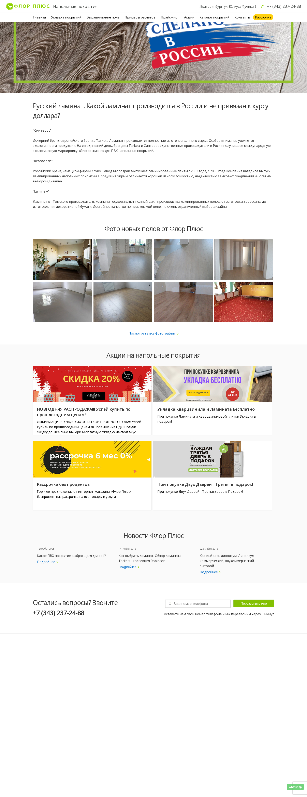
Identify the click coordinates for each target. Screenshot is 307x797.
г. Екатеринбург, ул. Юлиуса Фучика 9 (227, 6)
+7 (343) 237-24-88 (284, 6)
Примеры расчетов (140, 17)
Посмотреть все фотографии (153, 333)
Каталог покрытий (214, 17)
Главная (39, 17)
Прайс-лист (170, 17)
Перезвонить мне (254, 603)
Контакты (242, 17)
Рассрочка (263, 17)
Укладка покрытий (66, 17)
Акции (189, 17)
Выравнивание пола (103, 17)
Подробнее (47, 562)
